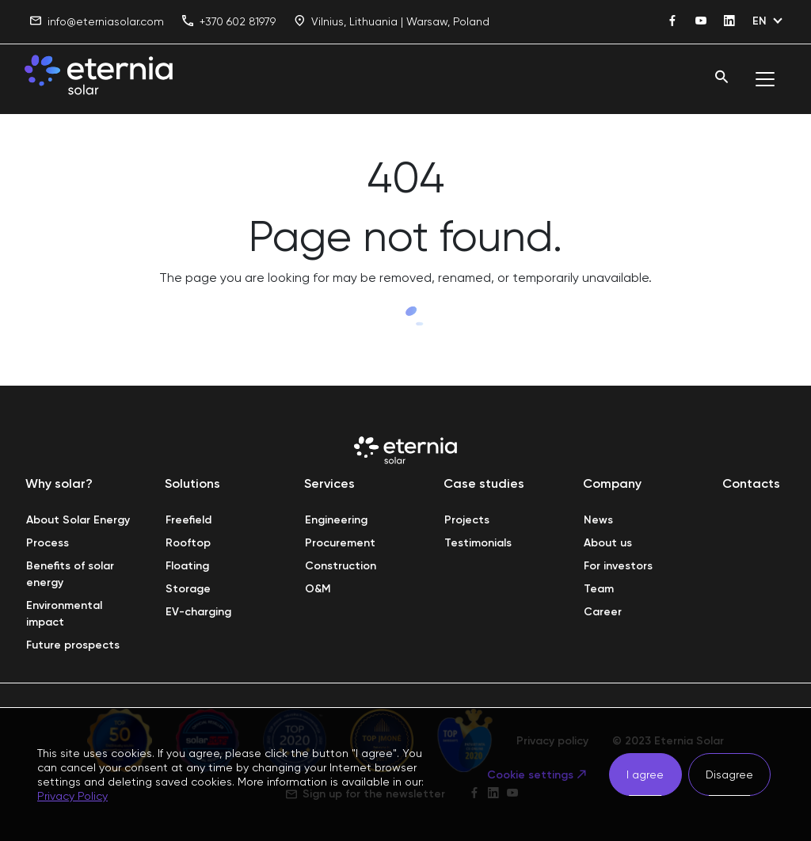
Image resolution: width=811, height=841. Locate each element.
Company (612, 483)
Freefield (188, 520)
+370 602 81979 (229, 22)
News (598, 520)
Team (599, 589)
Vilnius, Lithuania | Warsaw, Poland (391, 22)
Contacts (751, 483)
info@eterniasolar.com (97, 22)
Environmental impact (65, 614)
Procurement (340, 543)
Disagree (729, 774)
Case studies (484, 483)
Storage (188, 589)
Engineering (336, 520)
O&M (318, 589)
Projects (466, 520)
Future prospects (73, 645)
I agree (645, 774)
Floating (187, 566)
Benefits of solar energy (71, 574)
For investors (618, 566)
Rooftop (188, 543)
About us (608, 543)
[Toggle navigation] (765, 79)
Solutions (192, 483)
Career (603, 611)
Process (47, 543)
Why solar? (59, 483)
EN (759, 21)
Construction (340, 566)
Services (329, 483)
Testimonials (478, 543)
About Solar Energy (78, 520)
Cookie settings (530, 775)
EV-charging (198, 611)
